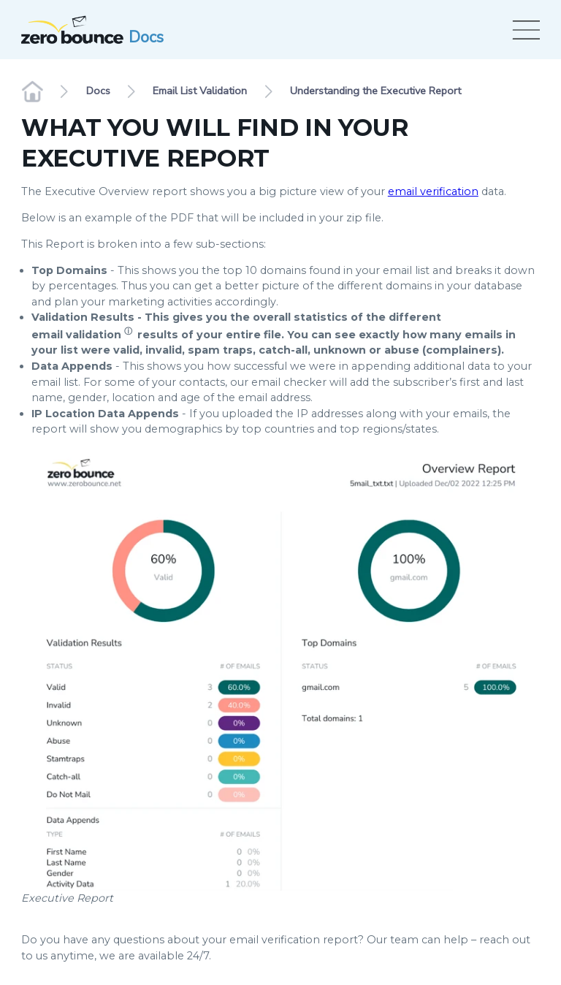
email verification (433, 191)
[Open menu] (524, 30)
